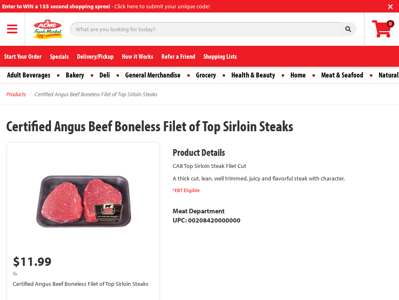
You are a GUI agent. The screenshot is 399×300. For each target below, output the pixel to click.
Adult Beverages (28, 75)
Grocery (206, 75)
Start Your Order (23, 56)
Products (16, 94)
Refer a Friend (178, 56)
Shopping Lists (220, 56)
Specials (59, 56)
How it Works (137, 56)
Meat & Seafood (342, 75)
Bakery (75, 75)
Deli (104, 75)
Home (298, 75)
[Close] (390, 5)
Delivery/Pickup (95, 56)
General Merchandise (153, 75)
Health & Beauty (253, 75)
